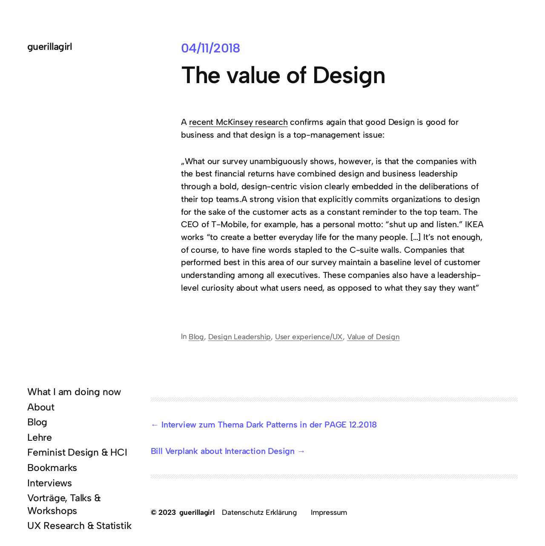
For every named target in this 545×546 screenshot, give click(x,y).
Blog (196, 336)
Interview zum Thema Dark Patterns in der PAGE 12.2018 (269, 424)
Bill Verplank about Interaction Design (223, 451)
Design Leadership (239, 336)
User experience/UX (309, 336)
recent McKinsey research (238, 122)
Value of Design (373, 336)
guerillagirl (49, 46)
